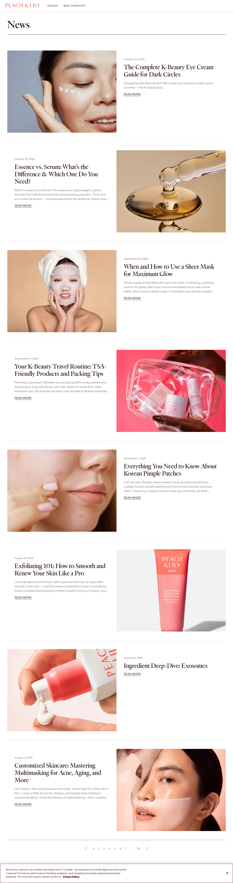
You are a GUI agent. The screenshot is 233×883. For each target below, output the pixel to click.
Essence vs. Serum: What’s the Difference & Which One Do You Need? (56, 174)
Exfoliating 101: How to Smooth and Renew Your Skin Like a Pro (60, 569)
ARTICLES (52, 6)
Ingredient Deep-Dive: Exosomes (166, 665)
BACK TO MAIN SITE (74, 6)
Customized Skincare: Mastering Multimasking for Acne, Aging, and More (58, 773)
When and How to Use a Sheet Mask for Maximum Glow (169, 270)
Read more (132, 94)
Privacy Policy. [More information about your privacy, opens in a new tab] (71, 876)
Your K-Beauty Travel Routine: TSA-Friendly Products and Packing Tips (61, 370)
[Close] (227, 873)
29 (138, 848)
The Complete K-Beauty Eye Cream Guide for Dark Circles (168, 71)
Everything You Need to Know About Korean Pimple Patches (170, 470)
